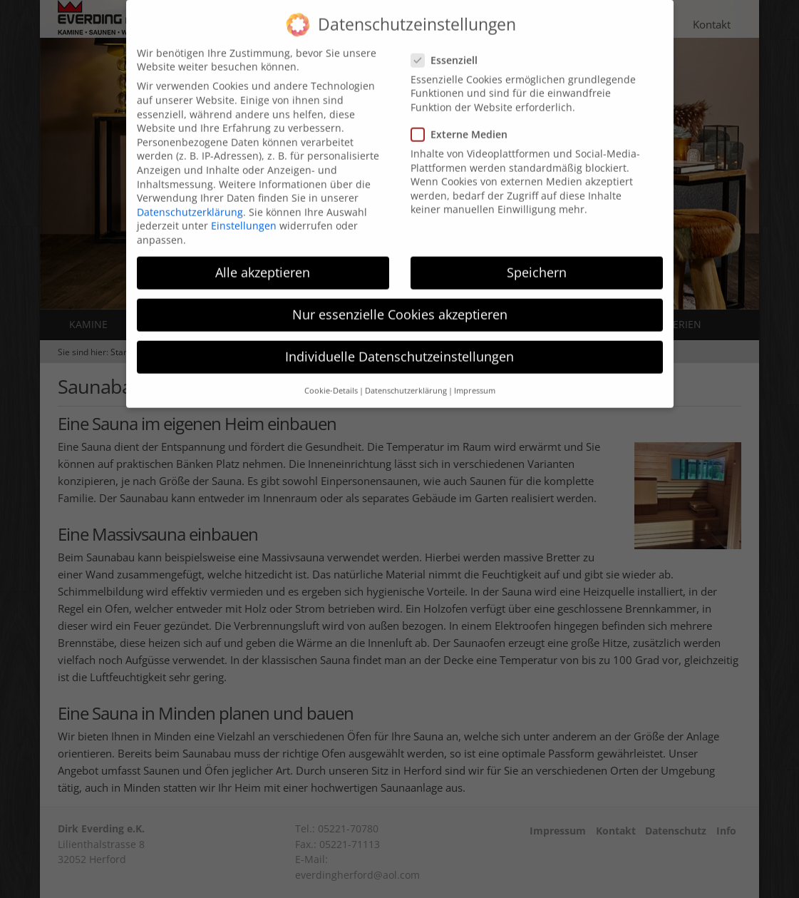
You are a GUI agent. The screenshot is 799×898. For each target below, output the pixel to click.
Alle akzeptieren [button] (262, 258)
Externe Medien (464, 121)
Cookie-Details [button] (331, 377)
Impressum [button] (474, 377)
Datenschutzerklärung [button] (406, 377)
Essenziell (449, 46)
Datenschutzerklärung (190, 198)
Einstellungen (244, 212)
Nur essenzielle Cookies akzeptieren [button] (399, 301)
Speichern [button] (537, 258)
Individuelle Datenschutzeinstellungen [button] (399, 343)
